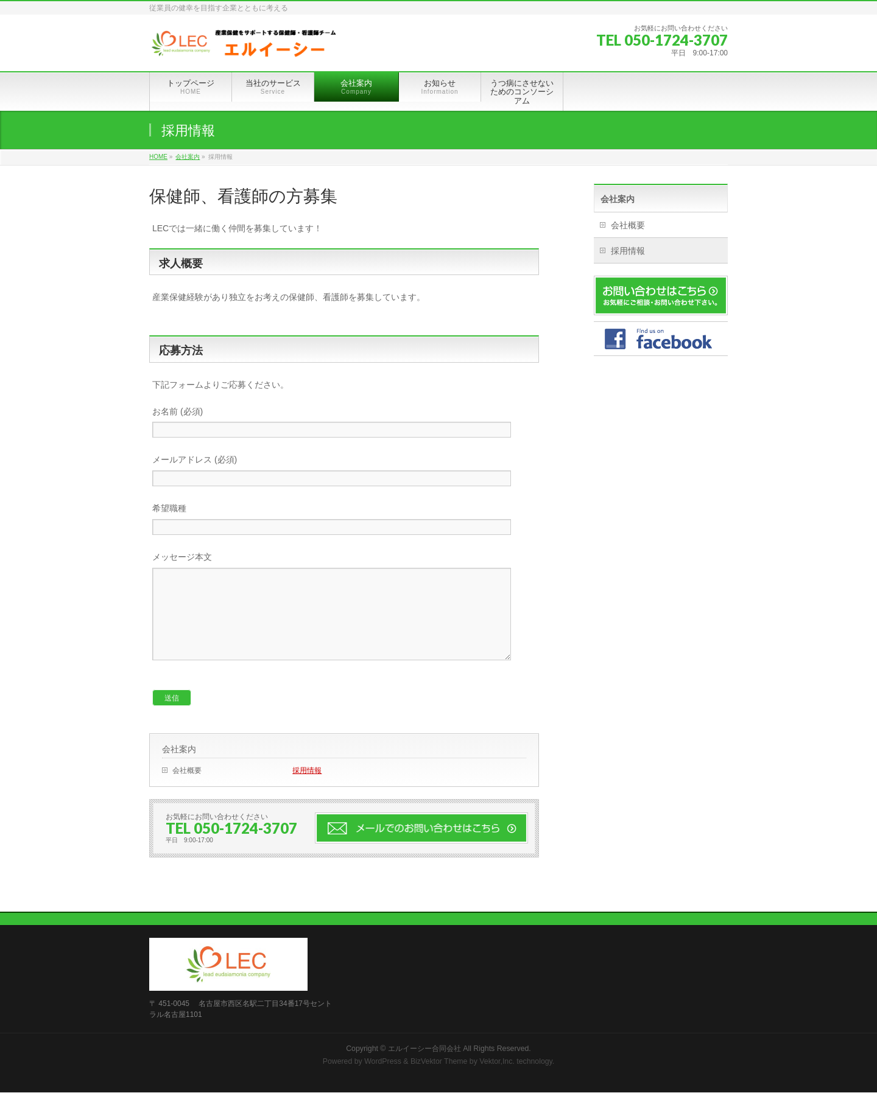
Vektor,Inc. (497, 1062)
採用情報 (307, 788)
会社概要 (187, 788)
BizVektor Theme (439, 1062)
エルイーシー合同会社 (424, 1049)
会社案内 (179, 767)
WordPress (382, 1062)
